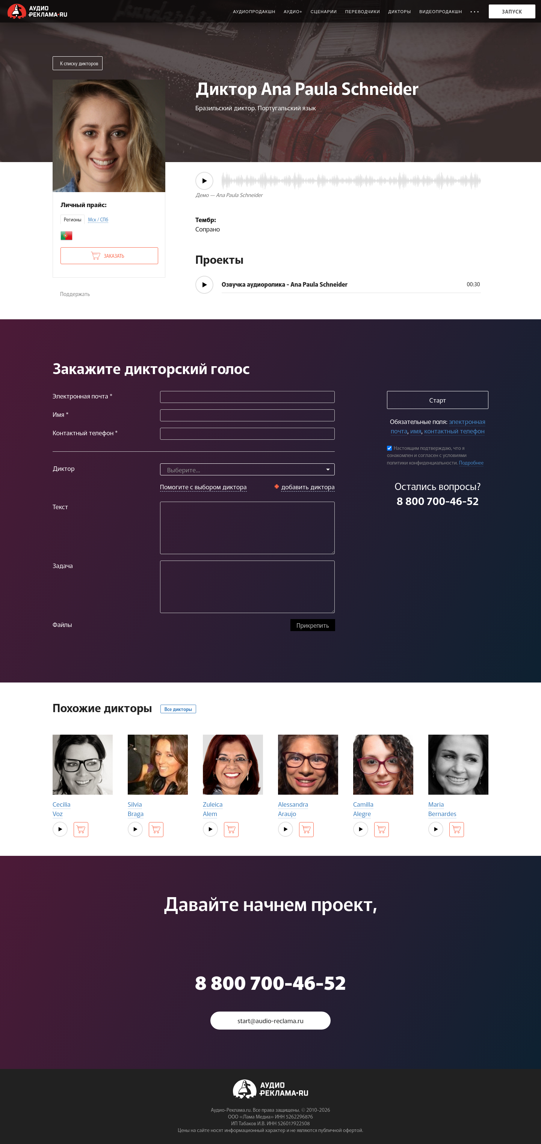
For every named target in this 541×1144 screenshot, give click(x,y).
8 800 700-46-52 (438, 500)
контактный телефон (454, 430)
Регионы (72, 219)
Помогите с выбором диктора (203, 486)
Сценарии (324, 11)
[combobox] (247, 469)
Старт (437, 399)
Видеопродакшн (440, 11)
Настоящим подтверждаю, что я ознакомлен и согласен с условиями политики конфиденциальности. (427, 455)
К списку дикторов (79, 63)
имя (415, 430)
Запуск (512, 11)
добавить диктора (308, 486)
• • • (474, 11)
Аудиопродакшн (254, 11)
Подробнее (471, 462)
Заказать (114, 256)
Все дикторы (178, 709)
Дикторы (399, 11)
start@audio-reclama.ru (270, 1020)
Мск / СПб (98, 219)
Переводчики (362, 11)
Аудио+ (293, 11)
